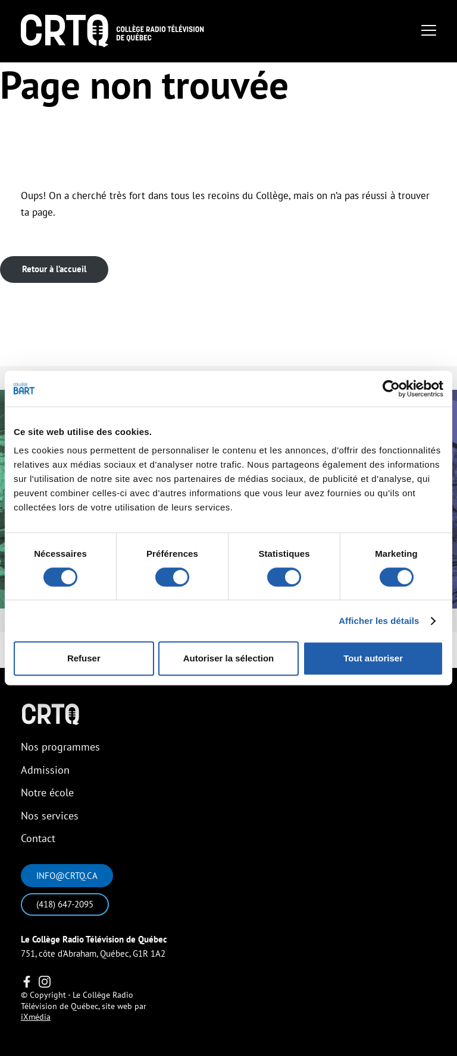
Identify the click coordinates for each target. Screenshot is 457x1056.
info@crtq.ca (67, 875)
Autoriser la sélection (228, 658)
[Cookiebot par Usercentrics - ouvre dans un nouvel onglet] (391, 389)
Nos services (50, 815)
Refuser (84, 658)
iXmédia (36, 1016)
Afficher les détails (379, 621)
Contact (38, 838)
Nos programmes (60, 747)
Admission (45, 770)
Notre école (47, 792)
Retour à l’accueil (54, 269)
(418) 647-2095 (64, 904)
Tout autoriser (373, 658)
